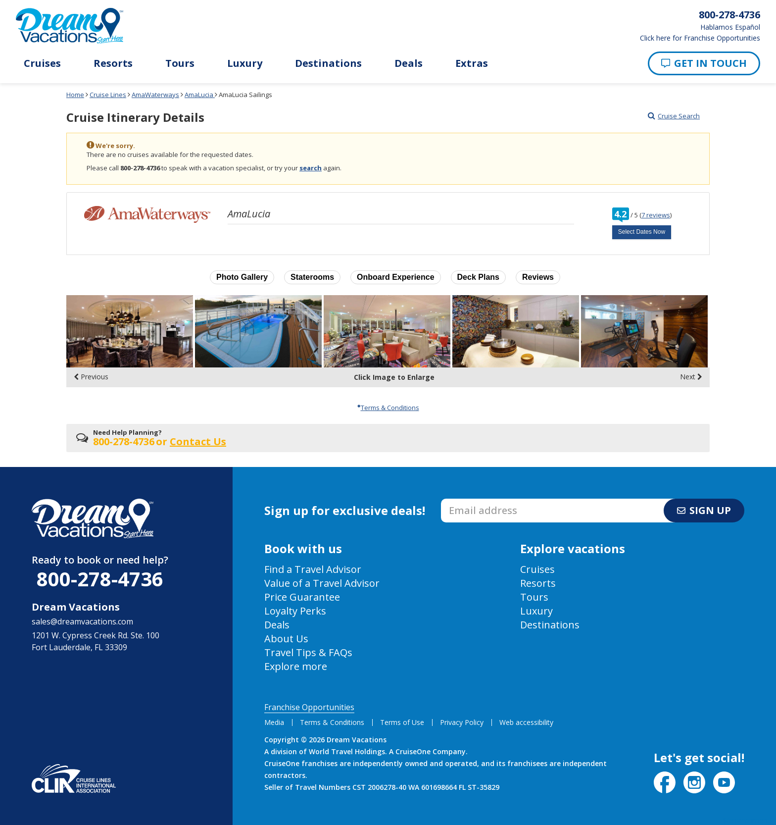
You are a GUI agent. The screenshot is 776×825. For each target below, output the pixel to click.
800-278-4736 (100, 578)
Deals (408, 63)
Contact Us (198, 441)
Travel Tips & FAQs (308, 652)
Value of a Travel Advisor (322, 583)
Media (274, 722)
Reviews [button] (538, 277)
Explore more (295, 666)
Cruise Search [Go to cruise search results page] (674, 115)
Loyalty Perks (295, 611)
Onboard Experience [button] (396, 277)
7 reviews (655, 214)
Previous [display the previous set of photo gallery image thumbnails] (91, 376)
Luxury (244, 63)
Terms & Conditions (388, 407)
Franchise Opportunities (309, 707)
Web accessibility (526, 722)
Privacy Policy (462, 722)
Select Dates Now (641, 231)
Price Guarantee (302, 597)
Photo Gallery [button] (242, 277)
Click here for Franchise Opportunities (700, 38)
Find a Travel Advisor (312, 569)
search (310, 167)
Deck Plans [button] (478, 277)
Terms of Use (402, 722)
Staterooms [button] (312, 277)
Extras (471, 63)
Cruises (42, 63)
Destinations (328, 63)
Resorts (113, 63)
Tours (179, 63)
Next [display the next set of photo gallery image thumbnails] (691, 376)
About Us (286, 638)
